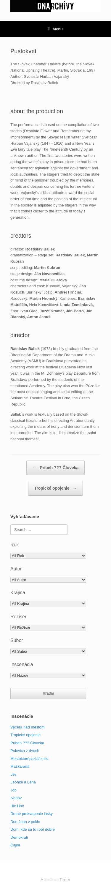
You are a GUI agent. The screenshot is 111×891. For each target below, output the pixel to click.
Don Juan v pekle (25, 821)
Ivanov (16, 798)
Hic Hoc (17, 806)
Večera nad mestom (27, 727)
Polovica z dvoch (24, 750)
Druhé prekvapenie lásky (31, 813)
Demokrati (19, 837)
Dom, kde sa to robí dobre (32, 829)
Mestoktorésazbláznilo (29, 758)
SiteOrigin (51, 879)
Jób (13, 790)
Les (13, 774)
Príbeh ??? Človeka (56, 468)
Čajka (15, 845)
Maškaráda (19, 766)
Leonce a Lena (23, 782)
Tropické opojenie (55, 488)
